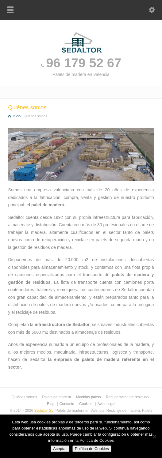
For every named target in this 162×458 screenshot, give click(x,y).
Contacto (67, 404)
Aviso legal (106, 404)
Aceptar (60, 448)
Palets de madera (56, 397)
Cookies (85, 404)
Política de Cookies (92, 448)
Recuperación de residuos (127, 397)
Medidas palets (88, 397)
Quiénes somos (24, 397)
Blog (50, 404)
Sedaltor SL (43, 410)
